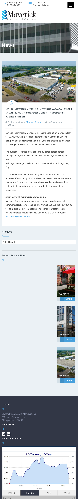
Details (66, 299)
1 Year (48, 493)
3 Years (66, 493)
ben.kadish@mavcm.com (17, 216)
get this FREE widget (39, 448)
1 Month (30, 493)
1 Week (11, 493)
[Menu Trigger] (70, 5)
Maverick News (33, 122)
